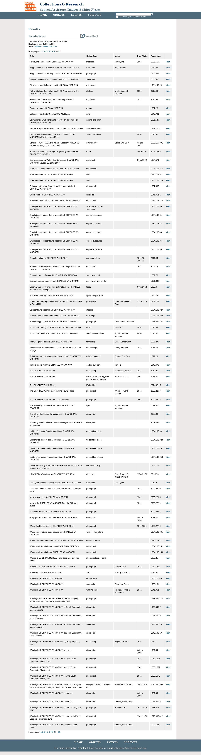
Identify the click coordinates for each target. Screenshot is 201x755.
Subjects (94, 15)
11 (59, 51)
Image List (47, 47)
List (55, 47)
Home (42, 15)
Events (76, 15)
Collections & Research (62, 4)
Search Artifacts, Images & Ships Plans (70, 10)
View (168, 62)
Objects (59, 15)
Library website (95, 748)
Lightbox (37, 47)
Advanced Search (139, 16)
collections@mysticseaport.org (130, 748)
